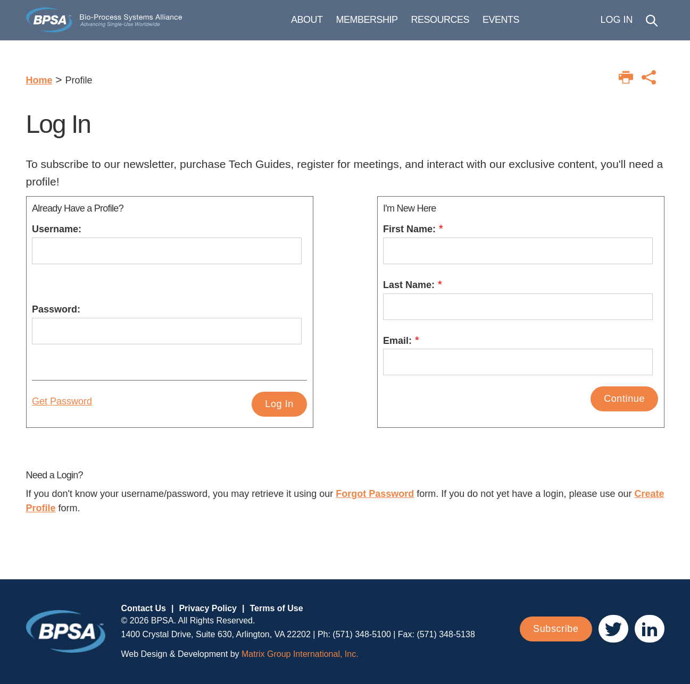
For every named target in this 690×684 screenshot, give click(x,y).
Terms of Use (276, 608)
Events (539, 24)
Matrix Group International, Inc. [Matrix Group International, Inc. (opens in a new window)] (300, 653)
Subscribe (555, 628)
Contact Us (143, 608)
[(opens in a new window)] (613, 629)
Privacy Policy (208, 608)
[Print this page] (626, 77)
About (346, 24)
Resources (479, 24)
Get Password (62, 401)
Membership (406, 24)
